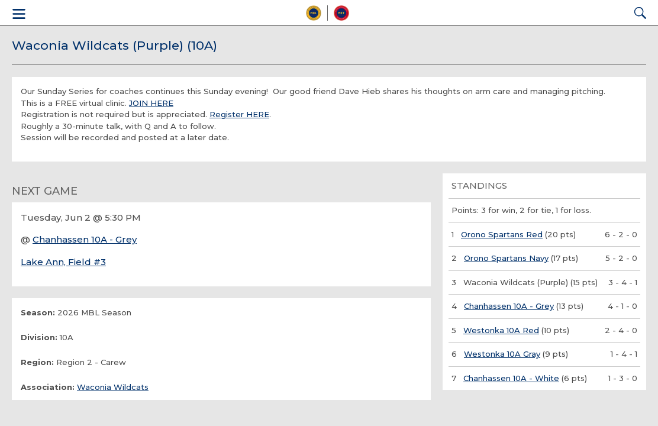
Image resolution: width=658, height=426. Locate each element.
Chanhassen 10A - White (511, 378)
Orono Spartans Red (502, 234)
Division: (39, 337)
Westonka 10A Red (501, 330)
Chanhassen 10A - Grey (85, 239)
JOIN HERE (151, 103)
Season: (38, 312)
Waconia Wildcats (113, 387)
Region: (37, 362)
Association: (48, 387)
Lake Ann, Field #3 (63, 261)
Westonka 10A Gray (502, 354)
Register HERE (239, 114)
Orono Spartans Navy (506, 258)
